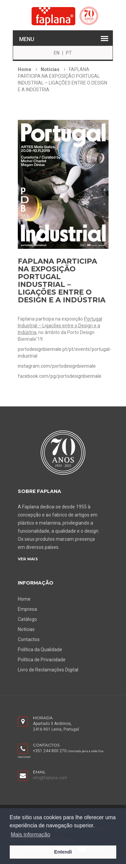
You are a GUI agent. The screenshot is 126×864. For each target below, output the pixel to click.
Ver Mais (28, 559)
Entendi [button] (63, 852)
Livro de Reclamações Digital (48, 669)
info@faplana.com (50, 777)
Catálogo (27, 619)
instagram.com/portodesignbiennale (57, 366)
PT (69, 53)
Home (24, 69)
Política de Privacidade (42, 659)
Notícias (50, 69)
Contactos (29, 639)
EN (56, 53)
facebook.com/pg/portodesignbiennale (59, 376)
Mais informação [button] (30, 834)
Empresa (27, 609)
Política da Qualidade (40, 649)
